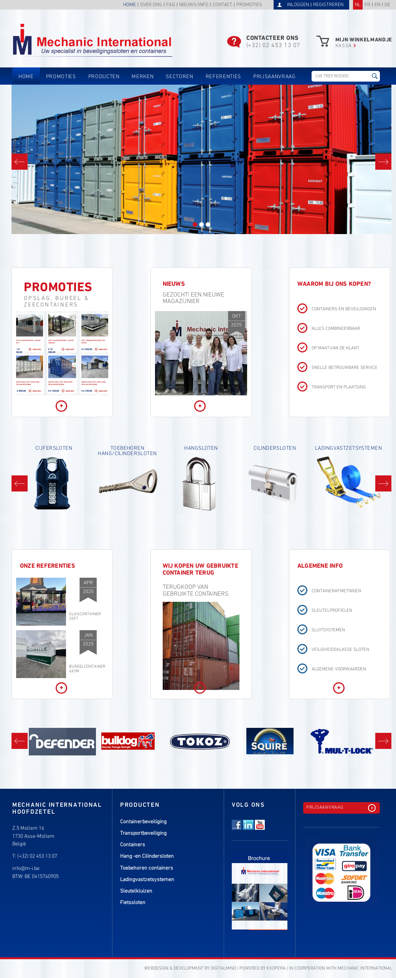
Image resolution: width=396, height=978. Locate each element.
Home (129, 5)
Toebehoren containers (146, 868)
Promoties (249, 5)
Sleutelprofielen (332, 611)
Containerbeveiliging (143, 822)
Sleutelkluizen (136, 891)
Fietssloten (132, 902)
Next (383, 162)
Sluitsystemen (328, 630)
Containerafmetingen (336, 591)
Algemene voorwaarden (339, 669)
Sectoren (179, 77)
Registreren (328, 5)
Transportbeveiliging (143, 833)
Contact (222, 5)
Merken (142, 77)
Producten (104, 77)
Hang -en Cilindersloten (147, 856)
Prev (20, 162)
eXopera (276, 968)
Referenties (223, 77)
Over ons (151, 5)
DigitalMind (223, 968)
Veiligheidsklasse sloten (340, 650)
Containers (132, 845)
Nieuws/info (193, 5)
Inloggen (298, 5)
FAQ (170, 5)
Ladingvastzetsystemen (147, 879)
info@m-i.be (26, 868)
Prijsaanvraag (274, 77)
